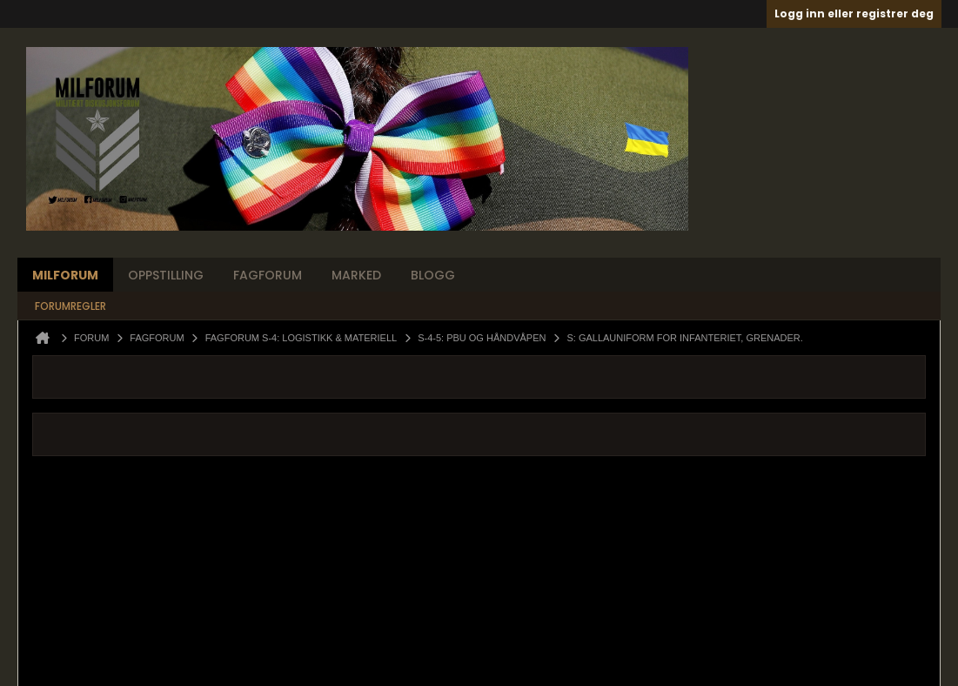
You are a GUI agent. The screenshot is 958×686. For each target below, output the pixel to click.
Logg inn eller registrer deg (854, 13)
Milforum (65, 275)
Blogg (433, 275)
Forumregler (70, 306)
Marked (356, 275)
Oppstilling (166, 275)
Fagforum (267, 275)
